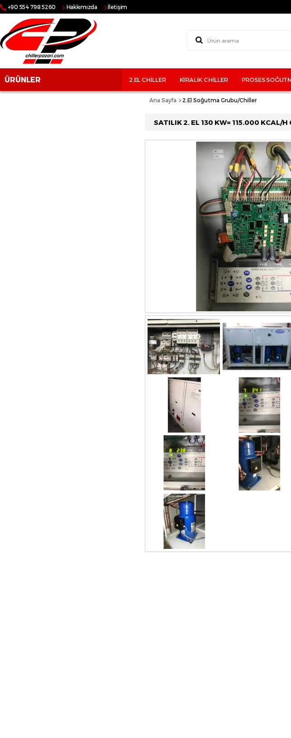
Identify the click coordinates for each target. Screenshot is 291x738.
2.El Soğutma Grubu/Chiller (219, 100)
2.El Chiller (147, 79)
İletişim (117, 7)
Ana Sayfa (163, 100)
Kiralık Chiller (204, 79)
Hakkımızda (82, 7)
